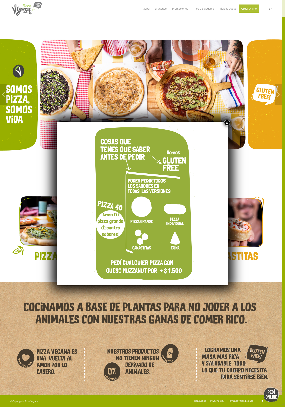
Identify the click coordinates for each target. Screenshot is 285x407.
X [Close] (226, 123)
